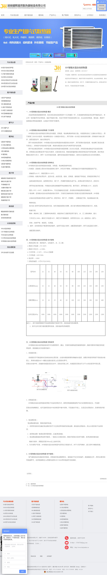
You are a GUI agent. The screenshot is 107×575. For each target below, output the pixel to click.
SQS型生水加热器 (7, 77)
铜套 (41, 556)
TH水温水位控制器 (7, 235)
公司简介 (90, 15)
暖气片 (11, 122)
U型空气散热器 (6, 98)
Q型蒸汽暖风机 (6, 164)
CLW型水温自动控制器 (8, 238)
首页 (2, 15)
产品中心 (52, 15)
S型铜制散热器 (6, 101)
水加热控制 (11, 223)
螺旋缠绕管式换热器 (7, 211)
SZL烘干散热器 (6, 116)
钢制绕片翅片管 (6, 197)
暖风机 (41, 15)
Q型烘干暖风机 (6, 142)
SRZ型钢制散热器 (7, 113)
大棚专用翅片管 (6, 187)
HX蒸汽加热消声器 (7, 67)
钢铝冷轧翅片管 (6, 181)
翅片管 (11, 173)
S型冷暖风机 (5, 151)
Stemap (78, 566)
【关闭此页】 (103, 478)
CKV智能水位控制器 (7, 232)
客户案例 (65, 15)
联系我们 (102, 15)
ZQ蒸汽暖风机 (5, 167)
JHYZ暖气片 (5, 128)
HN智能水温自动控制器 (8, 241)
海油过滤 (33, 556)
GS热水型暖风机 (6, 160)
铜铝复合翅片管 (6, 191)
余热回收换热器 (6, 218)
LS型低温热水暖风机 (7, 148)
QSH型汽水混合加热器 (8, 86)
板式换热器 (4, 214)
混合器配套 (11, 247)
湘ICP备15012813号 (58, 566)
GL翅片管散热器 (6, 107)
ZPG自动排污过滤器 (7, 252)
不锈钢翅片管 (5, 184)
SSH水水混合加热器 (7, 71)
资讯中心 (77, 15)
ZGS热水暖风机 (6, 145)
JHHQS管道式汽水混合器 (9, 80)
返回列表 (33, 484)
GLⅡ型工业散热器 (7, 110)
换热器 (11, 206)
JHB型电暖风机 (6, 157)
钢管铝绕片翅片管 (7, 194)
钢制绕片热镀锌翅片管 (8, 178)
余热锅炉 (49, 556)
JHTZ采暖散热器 (6, 131)
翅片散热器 (28, 15)
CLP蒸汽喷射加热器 (7, 74)
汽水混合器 (14, 15)
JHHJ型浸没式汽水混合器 (9, 83)
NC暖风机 (4, 154)
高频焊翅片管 (5, 200)
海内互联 (72, 566)
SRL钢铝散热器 (6, 104)
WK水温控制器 (6, 228)
